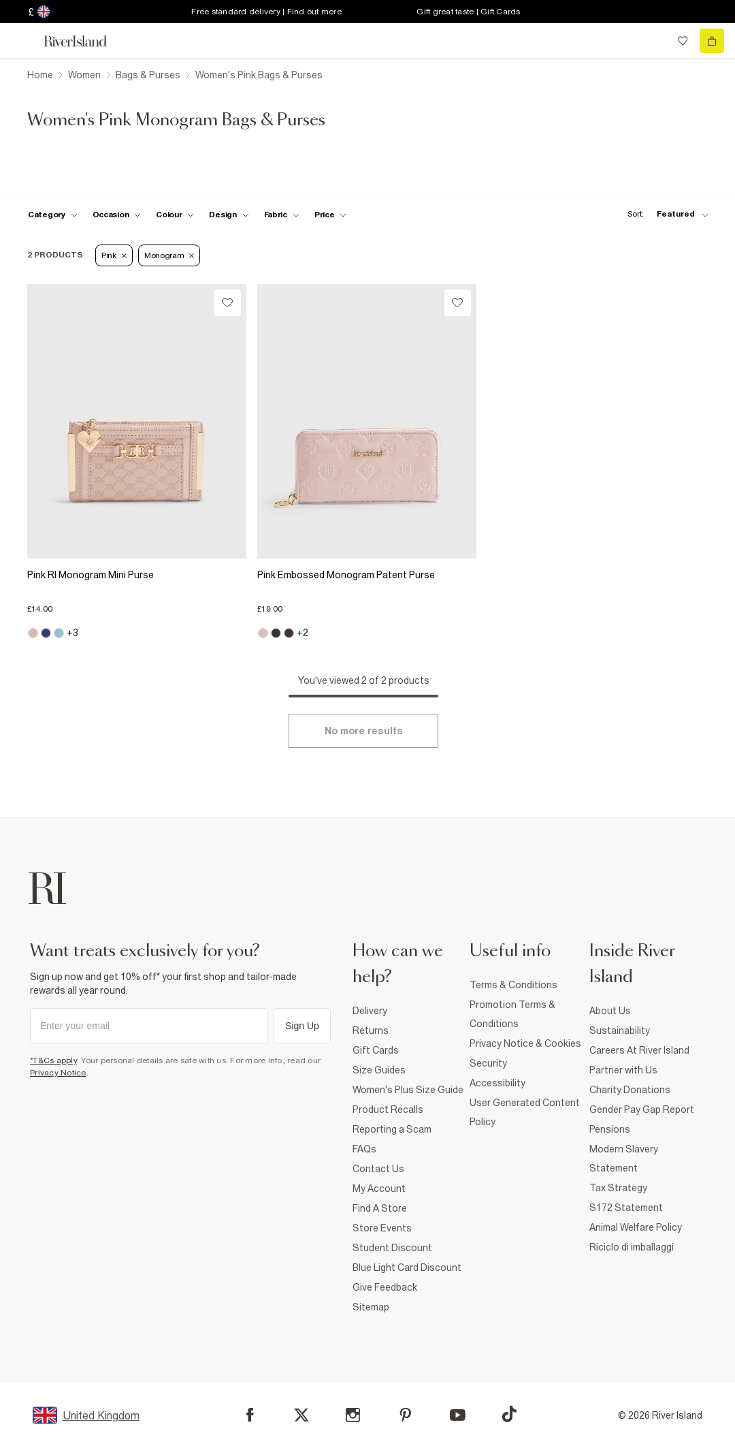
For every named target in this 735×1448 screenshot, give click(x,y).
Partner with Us (623, 1070)
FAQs (364, 1149)
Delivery (370, 1010)
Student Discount (392, 1247)
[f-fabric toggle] (282, 215)
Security (488, 1063)
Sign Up (302, 1025)
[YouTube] (457, 1415)
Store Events (382, 1228)
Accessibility (497, 1082)
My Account (379, 1188)
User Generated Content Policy (525, 1112)
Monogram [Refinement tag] (169, 255)
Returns (371, 1030)
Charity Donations (629, 1089)
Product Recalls (388, 1109)
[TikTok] (509, 1414)
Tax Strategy (618, 1187)
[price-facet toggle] (330, 215)
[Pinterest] (405, 1415)
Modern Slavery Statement (623, 1159)
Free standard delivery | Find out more (266, 11)
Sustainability (619, 1030)
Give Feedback (385, 1287)
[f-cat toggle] (53, 215)
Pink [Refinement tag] (114, 255)
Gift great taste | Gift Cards (468, 11)
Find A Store (380, 1208)
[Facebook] (250, 1415)
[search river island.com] (654, 40)
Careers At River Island (639, 1050)
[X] (301, 1415)
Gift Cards (376, 1050)
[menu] (23, 41)
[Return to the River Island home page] (84, 41)
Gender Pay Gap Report (641, 1109)
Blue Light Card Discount (407, 1267)
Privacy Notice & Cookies (525, 1043)
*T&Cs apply (53, 1060)
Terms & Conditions (513, 984)
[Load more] (363, 731)
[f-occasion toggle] (117, 215)
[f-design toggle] (229, 215)
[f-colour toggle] (175, 215)
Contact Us (378, 1168)
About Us (610, 1010)
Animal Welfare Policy (635, 1227)
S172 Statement (626, 1207)
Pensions (609, 1129)
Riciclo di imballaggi (631, 1247)
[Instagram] (353, 1415)
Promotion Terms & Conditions (512, 1014)
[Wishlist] (227, 302)
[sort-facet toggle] (664, 214)
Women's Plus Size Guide (408, 1089)
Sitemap (371, 1307)
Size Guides (379, 1070)
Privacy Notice (58, 1072)
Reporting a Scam (392, 1129)
